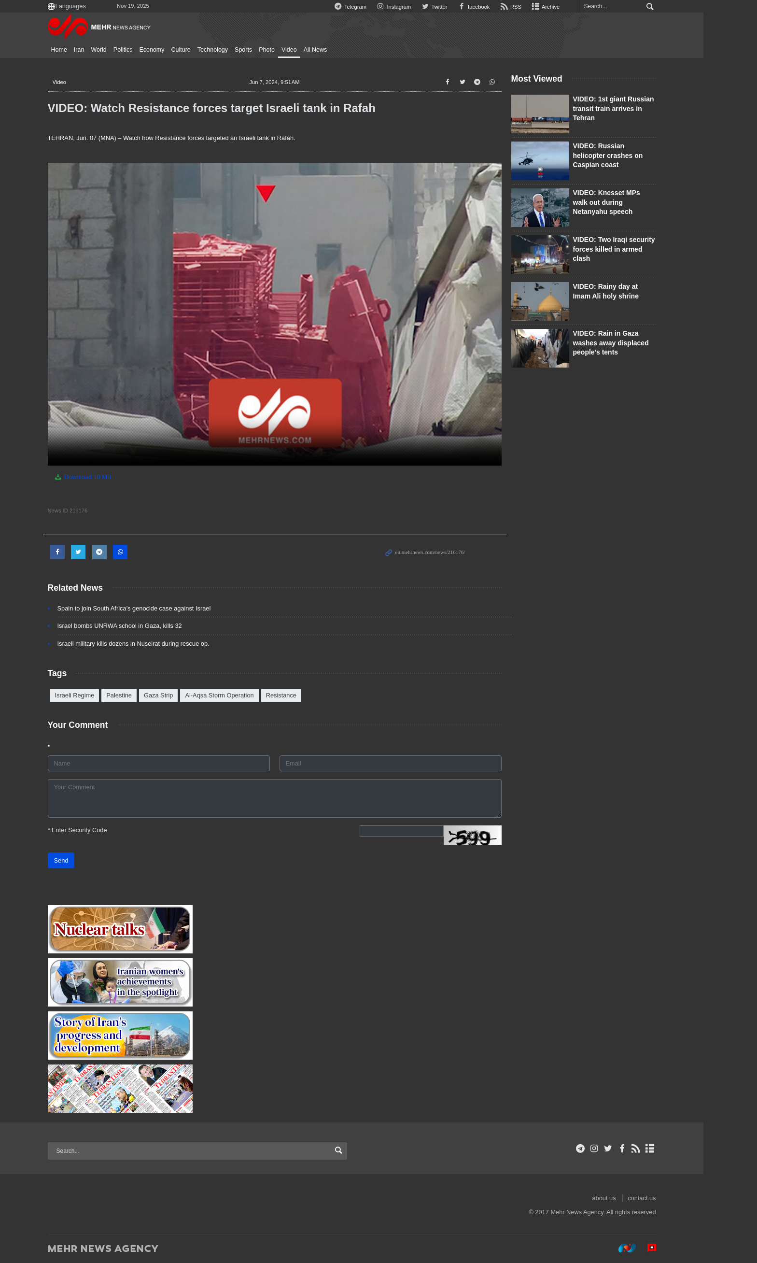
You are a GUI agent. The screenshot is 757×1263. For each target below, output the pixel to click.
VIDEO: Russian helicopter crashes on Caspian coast (635, 155)
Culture (207, 49)
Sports (270, 49)
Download (109, 477)
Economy (178, 49)
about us (631, 1198)
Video (315, 49)
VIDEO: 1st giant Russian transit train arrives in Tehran (640, 108)
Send (88, 860)
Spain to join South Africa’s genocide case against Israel (161, 608)
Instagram (418, 7)
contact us (669, 1198)
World (125, 49)
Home (86, 49)
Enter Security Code (104, 830)
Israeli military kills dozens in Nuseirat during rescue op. (160, 643)
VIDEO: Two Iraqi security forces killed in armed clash (641, 249)
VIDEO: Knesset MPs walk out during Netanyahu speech (633, 202)
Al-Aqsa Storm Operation (246, 695)
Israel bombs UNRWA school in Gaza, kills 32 (146, 625)
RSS (536, 7)
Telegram (374, 7)
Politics (149, 49)
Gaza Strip (184, 695)
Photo (294, 49)
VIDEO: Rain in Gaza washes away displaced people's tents (637, 342)
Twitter (459, 7)
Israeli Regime (101, 695)
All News (342, 49)
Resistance (308, 695)
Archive (571, 7)
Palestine (146, 695)
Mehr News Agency (127, 28)
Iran (105, 49)
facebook (499, 7)
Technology (239, 49)
